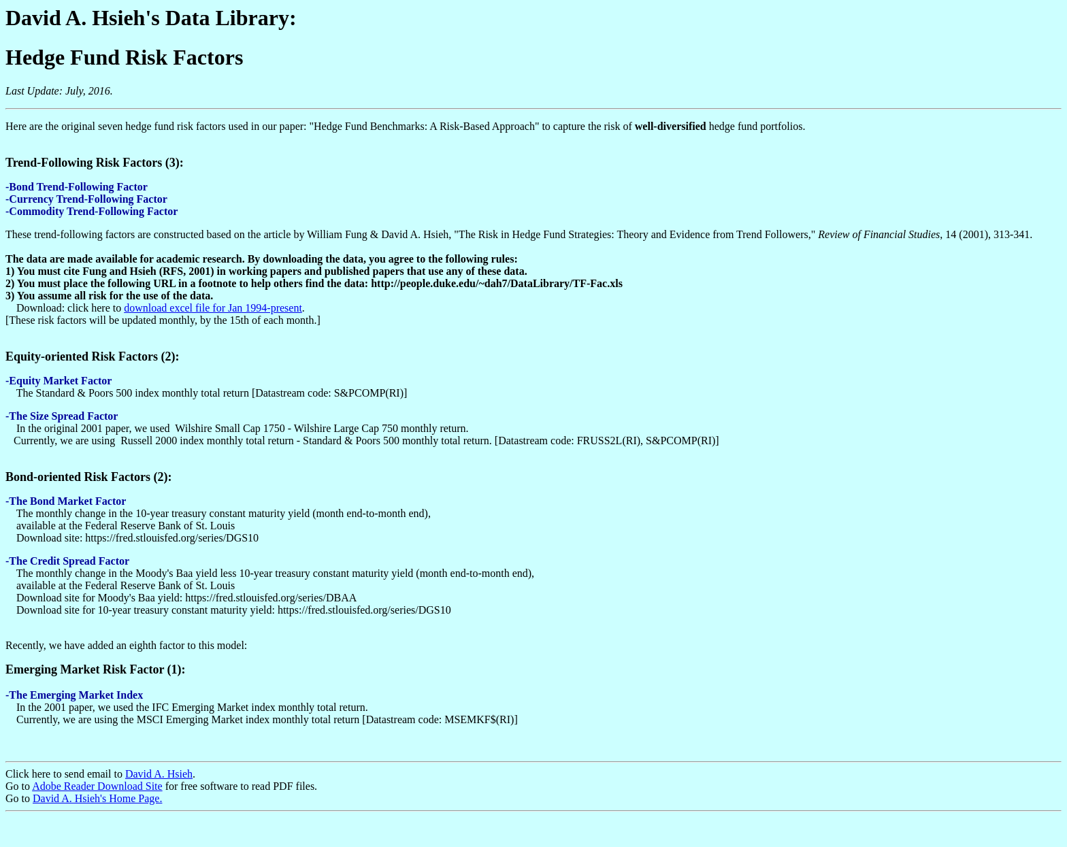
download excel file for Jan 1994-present (213, 308)
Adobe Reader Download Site (97, 786)
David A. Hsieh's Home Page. (97, 798)
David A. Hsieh (159, 774)
